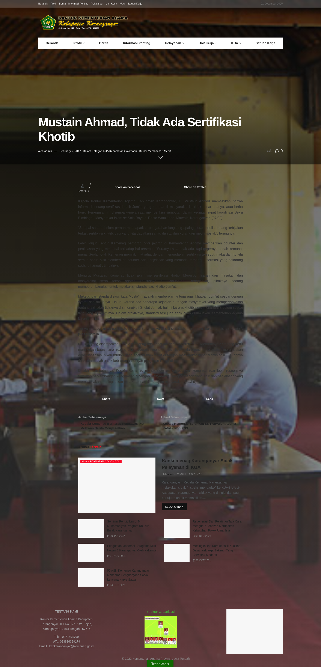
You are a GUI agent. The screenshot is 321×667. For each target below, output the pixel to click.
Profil (53, 3)
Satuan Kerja (134, 3)
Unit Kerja (111, 3)
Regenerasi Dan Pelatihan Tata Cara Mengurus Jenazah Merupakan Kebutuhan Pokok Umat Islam (217, 528)
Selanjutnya (174, 509)
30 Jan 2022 (116, 538)
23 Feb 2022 (186, 476)
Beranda (43, 3)
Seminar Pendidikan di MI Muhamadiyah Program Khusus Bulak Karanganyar (128, 528)
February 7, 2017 (70, 151)
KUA (122, 3)
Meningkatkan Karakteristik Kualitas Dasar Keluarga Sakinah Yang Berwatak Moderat (216, 553)
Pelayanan (97, 3)
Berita (62, 3)
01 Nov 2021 (116, 558)
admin (48, 151)
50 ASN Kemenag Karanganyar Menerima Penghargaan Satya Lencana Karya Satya (128, 577)
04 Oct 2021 (116, 587)
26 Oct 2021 (202, 562)
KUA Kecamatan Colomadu (120, 151)
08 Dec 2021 (202, 538)
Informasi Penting (78, 3)
